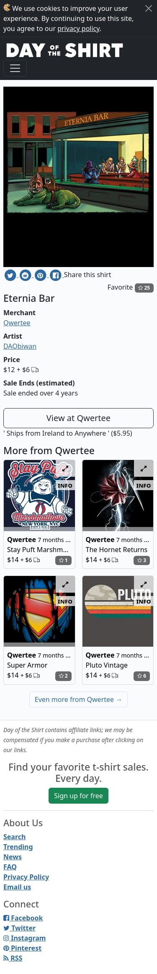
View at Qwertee (78, 418)
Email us (17, 887)
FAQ (10, 866)
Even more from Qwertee (79, 699)
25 (144, 287)
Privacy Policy (26, 876)
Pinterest (22, 948)
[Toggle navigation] (15, 68)
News (12, 856)
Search (14, 836)
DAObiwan (19, 346)
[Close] (149, 8)
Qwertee (17, 322)
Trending (18, 846)
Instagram (24, 938)
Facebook (23, 918)
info (65, 485)
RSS (12, 958)
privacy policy (78, 28)
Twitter (19, 928)
